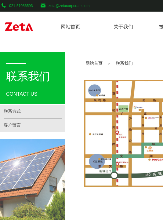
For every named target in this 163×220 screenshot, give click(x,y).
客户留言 (12, 125)
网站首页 (94, 63)
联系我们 (124, 63)
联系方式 (12, 111)
